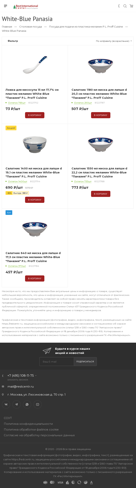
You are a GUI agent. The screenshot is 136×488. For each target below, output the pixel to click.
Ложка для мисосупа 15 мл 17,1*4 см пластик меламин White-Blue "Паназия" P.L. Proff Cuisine (32, 94)
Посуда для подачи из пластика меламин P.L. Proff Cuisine (86, 26)
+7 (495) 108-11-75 (20, 375)
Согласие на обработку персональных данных (39, 435)
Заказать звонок (17, 380)
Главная (7, 26)
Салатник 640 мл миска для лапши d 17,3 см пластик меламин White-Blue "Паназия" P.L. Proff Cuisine (33, 257)
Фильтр (13, 41)
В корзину (34, 115)
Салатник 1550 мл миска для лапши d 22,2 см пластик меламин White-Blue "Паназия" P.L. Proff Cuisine (99, 172)
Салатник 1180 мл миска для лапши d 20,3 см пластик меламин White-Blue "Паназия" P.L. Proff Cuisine (99, 94)
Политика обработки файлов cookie (31, 429)
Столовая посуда (30, 26)
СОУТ (8, 418)
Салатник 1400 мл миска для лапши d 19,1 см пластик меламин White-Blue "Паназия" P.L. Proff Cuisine (34, 172)
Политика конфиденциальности (28, 424)
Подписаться (85, 361)
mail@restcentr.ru (20, 386)
